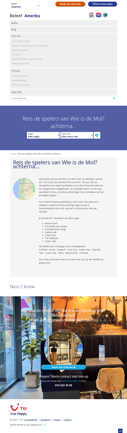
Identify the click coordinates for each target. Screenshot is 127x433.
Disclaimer (45, 419)
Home (13, 153)
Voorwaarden (30, 419)
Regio (30, 134)
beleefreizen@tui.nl (71, 381)
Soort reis (66, 134)
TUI (44, 424)
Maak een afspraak (63, 367)
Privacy (57, 419)
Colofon (67, 419)
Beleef (14, 4)
